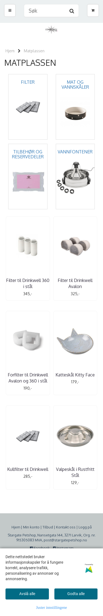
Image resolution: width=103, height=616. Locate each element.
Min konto (31, 527)
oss (72, 527)
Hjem (10, 50)
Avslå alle (27, 593)
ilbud (48, 527)
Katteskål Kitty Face (75, 375)
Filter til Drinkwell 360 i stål (27, 283)
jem (17, 527)
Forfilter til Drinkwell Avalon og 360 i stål (28, 378)
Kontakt (62, 527)
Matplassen (34, 50)
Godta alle (76, 593)
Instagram (63, 548)
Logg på (85, 527)
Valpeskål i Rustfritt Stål (75, 472)
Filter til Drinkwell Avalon (75, 283)
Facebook (41, 548)
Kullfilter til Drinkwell (27, 469)
